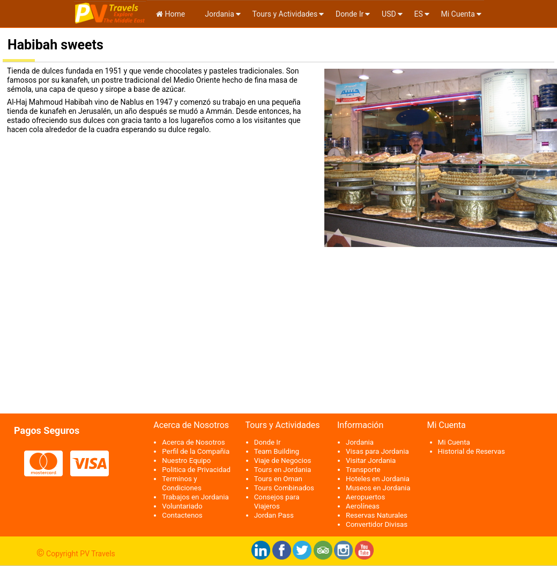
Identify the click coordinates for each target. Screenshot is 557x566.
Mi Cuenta (458, 14)
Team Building (276, 451)
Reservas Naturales (376, 515)
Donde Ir (349, 14)
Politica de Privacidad (196, 470)
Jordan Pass (274, 515)
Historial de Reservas (471, 451)
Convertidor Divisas (376, 524)
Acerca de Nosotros (193, 442)
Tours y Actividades (285, 14)
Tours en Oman (278, 479)
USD (389, 14)
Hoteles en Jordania (378, 479)
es (418, 14)
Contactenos (182, 515)
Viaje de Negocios (282, 460)
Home (170, 14)
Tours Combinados (284, 488)
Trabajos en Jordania (195, 497)
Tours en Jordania (282, 470)
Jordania (218, 14)
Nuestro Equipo (186, 460)
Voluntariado (182, 506)
